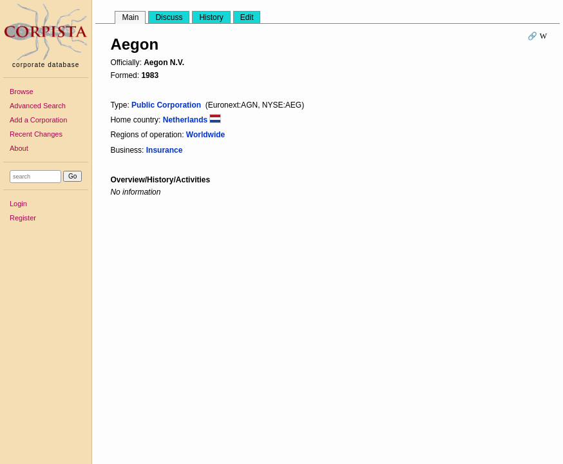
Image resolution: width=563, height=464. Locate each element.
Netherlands (192, 119)
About (19, 148)
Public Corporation (166, 105)
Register (23, 218)
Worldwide (205, 134)
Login (18, 204)
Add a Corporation (38, 120)
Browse (21, 91)
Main (130, 17)
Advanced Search (38, 106)
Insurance (164, 150)
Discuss (168, 17)
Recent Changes (36, 134)
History (211, 17)
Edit (247, 17)
